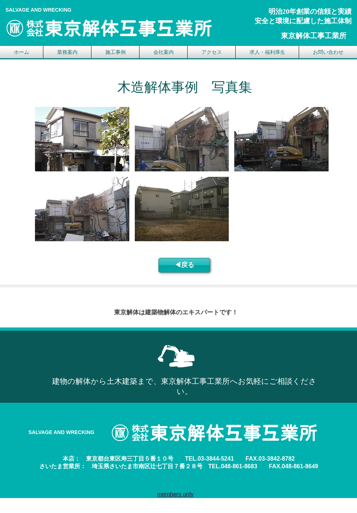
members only (175, 494)
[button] (82, 139)
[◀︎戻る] (184, 265)
